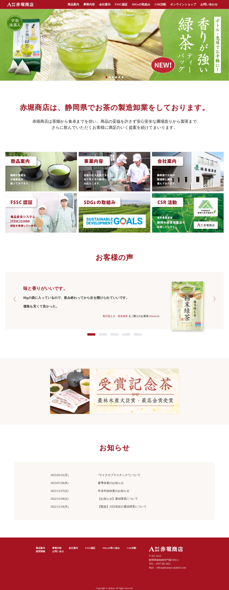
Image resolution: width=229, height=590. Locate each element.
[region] (114, 45)
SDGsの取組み (141, 4)
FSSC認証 (121, 4)
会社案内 (105, 4)
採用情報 (40, 551)
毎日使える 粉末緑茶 (115, 316)
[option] (114, 304)
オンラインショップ (183, 4)
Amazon (154, 316)
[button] (114, 45)
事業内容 (89, 4)
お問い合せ (58, 551)
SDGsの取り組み (111, 548)
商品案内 (73, 4)
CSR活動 (160, 4)
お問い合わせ (209, 4)
